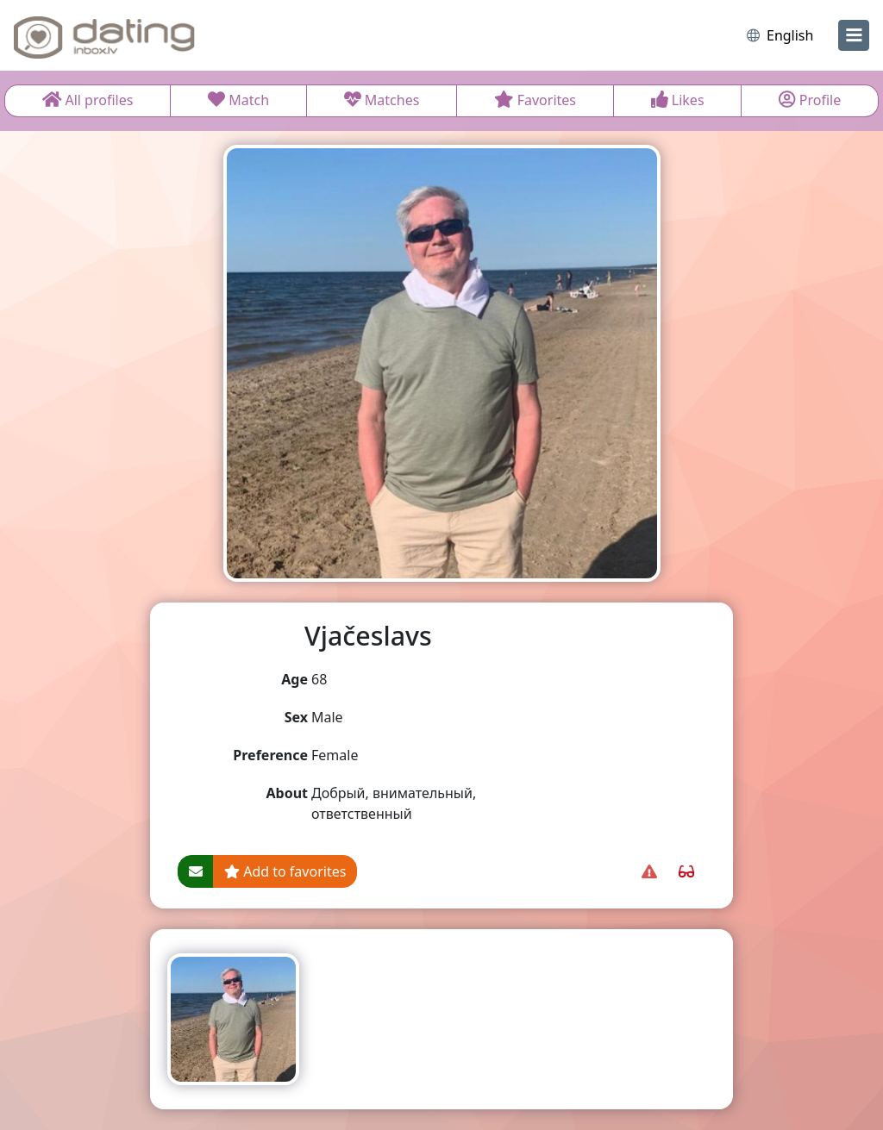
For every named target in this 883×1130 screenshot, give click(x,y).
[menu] (853, 35)
